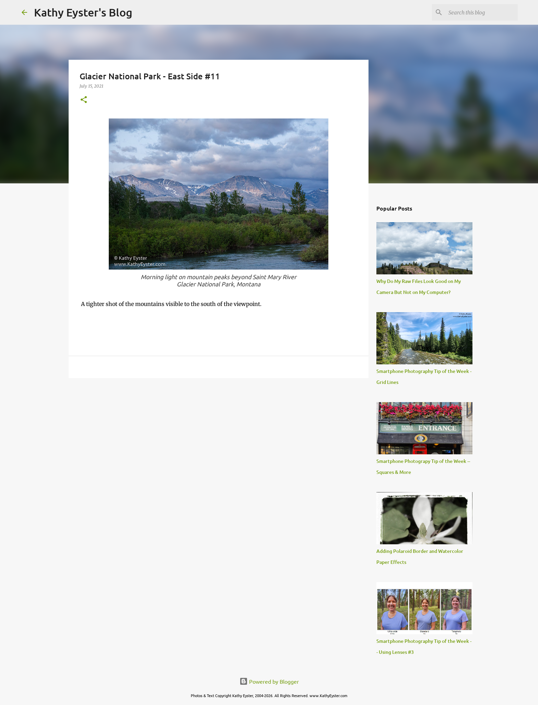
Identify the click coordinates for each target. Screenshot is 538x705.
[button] (84, 100)
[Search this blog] (482, 12)
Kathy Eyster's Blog (83, 12)
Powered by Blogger (269, 681)
